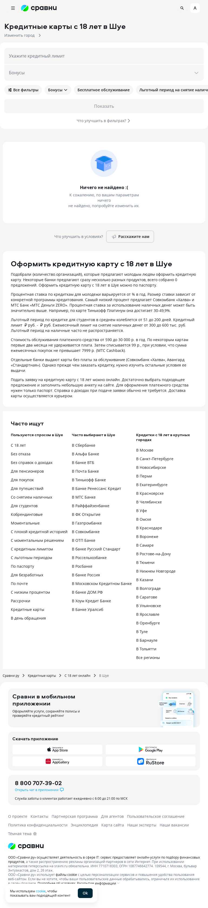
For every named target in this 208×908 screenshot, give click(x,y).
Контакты (39, 816)
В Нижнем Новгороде (156, 571)
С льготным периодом (31, 557)
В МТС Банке (84, 497)
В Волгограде (148, 588)
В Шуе (104, 675)
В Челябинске (149, 502)
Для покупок (22, 479)
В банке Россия (86, 574)
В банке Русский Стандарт (96, 548)
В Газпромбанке (87, 523)
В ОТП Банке (83, 540)
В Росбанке (82, 566)
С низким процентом (30, 592)
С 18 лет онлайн (77, 675)
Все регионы (148, 657)
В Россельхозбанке (89, 557)
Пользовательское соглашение (155, 816)
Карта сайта (112, 825)
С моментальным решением (37, 540)
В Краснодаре (149, 527)
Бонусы (58, 89)
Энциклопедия (84, 825)
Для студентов (24, 505)
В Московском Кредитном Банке (102, 583)
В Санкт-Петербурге (154, 458)
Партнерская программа (75, 816)
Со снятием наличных (31, 497)
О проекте (17, 816)
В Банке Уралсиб (87, 609)
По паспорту (22, 566)
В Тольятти (146, 648)
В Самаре (145, 545)
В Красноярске (150, 493)
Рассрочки (20, 600)
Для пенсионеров (27, 471)
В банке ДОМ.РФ (87, 592)
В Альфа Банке (85, 453)
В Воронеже (147, 536)
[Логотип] (26, 846)
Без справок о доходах (31, 462)
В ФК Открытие (86, 514)
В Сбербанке (83, 445)
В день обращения (28, 618)
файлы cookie (66, 874)
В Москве (144, 450)
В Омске (143, 519)
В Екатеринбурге (151, 484)
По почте (19, 583)
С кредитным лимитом (32, 548)
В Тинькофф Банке (89, 479)
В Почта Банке (85, 471)
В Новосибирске (151, 467)
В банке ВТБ (83, 462)
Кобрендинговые (27, 514)
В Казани (144, 579)
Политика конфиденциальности (38, 825)
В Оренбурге (148, 622)
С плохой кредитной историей (39, 531)
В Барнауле (146, 640)
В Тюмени (145, 562)
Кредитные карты (27, 609)
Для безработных (27, 574)
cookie (41, 891)
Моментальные (25, 523)
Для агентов (112, 816)
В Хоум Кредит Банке (91, 600)
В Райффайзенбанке (90, 505)
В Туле (142, 631)
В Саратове (146, 597)
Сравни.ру (11, 675)
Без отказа (21, 453)
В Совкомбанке (86, 531)
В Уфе (141, 510)
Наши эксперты (141, 825)
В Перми (144, 476)
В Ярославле (147, 614)
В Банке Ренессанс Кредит (96, 488)
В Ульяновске (148, 605)
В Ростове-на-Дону (153, 553)
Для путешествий (27, 488)
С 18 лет (18, 445)
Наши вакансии (174, 825)
